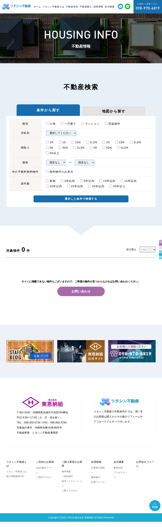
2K (106, 146)
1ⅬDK (91, 146)
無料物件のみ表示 (59, 175)
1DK (76, 146)
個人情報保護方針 (15, 481)
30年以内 (96, 190)
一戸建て (68, 127)
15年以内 (129, 185)
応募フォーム (98, 487)
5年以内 (87, 185)
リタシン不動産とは (53, 6)
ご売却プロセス (44, 482)
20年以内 (54, 190)
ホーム (37, 6)
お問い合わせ (81, 296)
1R (50, 146)
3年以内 (68, 185)
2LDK (135, 146)
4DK (107, 151)
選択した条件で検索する (81, 203)
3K (50, 151)
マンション (90, 127)
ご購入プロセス (70, 495)
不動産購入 (86, 6)
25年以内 (75, 190)
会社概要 (110, 6)
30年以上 (117, 190)
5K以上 (52, 157)
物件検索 (66, 476)
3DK (63, 151)
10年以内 (107, 185)
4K (93, 151)
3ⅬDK (79, 151)
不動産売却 (72, 6)
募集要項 (95, 482)
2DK (120, 146)
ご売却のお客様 (45, 467)
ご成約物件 (67, 481)
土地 (51, 127)
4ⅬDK (123, 151)
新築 (51, 185)
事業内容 (118, 473)
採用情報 (98, 6)
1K (62, 146)
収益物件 (112, 127)
